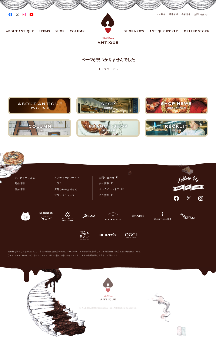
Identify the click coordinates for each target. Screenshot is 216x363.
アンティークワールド (67, 177)
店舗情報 (20, 189)
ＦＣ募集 (160, 14)
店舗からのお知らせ (65, 189)
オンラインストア (109, 189)
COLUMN (77, 31)
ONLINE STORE (196, 31)
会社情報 (186, 14)
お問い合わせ (200, 14)
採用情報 (173, 14)
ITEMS (44, 31)
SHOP (59, 31)
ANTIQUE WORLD (164, 31)
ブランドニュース (64, 195)
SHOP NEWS (134, 31)
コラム (58, 183)
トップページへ (108, 69)
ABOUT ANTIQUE (20, 31)
